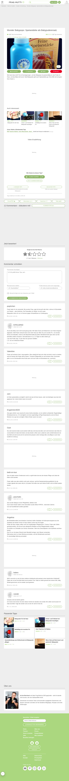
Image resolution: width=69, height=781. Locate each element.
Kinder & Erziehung (13, 37)
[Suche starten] (30, 2)
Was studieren (38, 735)
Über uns (37, 729)
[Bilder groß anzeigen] (58, 66)
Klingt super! (34, 176)
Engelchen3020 (13, 410)
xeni (8, 394)
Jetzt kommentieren (34, 180)
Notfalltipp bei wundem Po (40, 123)
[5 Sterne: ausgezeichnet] (44, 254)
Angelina (10, 517)
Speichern (29, 71)
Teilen (43, 71)
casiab (16, 594)
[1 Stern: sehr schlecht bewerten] (25, 254)
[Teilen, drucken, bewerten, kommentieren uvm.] (3, 774)
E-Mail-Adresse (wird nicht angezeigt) (49, 285)
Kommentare (48, 205)
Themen (25, 731)
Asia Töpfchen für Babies (43, 629)
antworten (57, 316)
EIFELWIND (18, 325)
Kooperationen (38, 733)
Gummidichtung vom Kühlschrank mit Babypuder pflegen (19, 641)
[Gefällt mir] (49, 316)
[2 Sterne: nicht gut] (30, 254)
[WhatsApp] (44, 768)
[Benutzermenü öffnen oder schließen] (66, 2)
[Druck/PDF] (11, 201)
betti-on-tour (12, 472)
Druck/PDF (14, 71)
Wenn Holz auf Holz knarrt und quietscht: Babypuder (54, 124)
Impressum (37, 760)
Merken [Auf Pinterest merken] (56, 71)
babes (15, 573)
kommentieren (14, 34)
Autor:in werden (27, 733)
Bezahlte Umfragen (28, 737)
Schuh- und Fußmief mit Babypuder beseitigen (27, 123)
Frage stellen (53, 2)
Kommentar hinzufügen (34, 276)
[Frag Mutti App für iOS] (32, 743)
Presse (36, 731)
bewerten (54, 34)
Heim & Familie (22, 37)
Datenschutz (38, 755)
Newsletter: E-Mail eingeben (31, 717)
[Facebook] (39, 768)
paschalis (17, 497)
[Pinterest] (30, 768)
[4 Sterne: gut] (39, 254)
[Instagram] (34, 768)
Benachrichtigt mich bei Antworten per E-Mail (22, 293)
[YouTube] (25, 768)
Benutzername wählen (13, 285)
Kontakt (25, 757)
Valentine (11, 351)
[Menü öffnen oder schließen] (2, 2)
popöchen (11, 306)
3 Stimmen (40, 258)
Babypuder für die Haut (13, 122)
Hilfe (24, 755)
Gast (9, 428)
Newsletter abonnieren (34, 724)
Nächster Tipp (51, 187)
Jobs (24, 735)
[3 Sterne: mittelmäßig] (34, 254)
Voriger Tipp (17, 187)
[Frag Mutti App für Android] (37, 743)
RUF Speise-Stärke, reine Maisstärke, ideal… (20, 131)
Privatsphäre (38, 757)
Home (24, 729)
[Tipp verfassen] (59, 2)
